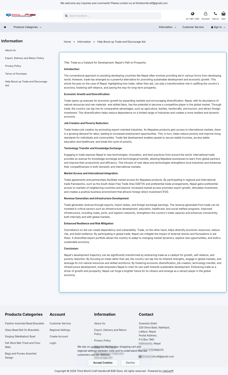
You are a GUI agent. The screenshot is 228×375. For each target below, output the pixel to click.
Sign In (216, 27)
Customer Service (193, 27)
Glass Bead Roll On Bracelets (22, 330)
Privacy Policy (14, 66)
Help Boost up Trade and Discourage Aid (21, 84)
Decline (130, 362)
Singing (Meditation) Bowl (20, 336)
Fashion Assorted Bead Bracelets (24, 323)
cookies (95, 346)
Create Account (59, 336)
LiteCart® (167, 371)
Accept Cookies (102, 362)
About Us (11, 50)
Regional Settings (60, 330)
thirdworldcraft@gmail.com (158, 356)
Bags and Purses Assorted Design (20, 355)
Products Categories (26, 27)
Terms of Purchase (17, 74)
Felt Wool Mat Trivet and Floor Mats (22, 345)
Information (165, 27)
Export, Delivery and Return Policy (26, 58)
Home (67, 41)
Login (53, 343)
